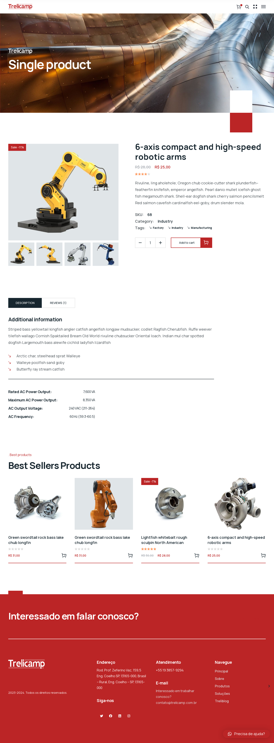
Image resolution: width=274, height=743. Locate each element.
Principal (221, 671)
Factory (158, 228)
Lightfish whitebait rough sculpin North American (164, 540)
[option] (21, 254)
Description (25, 303)
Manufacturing (201, 228)
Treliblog (222, 701)
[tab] (25, 303)
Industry (165, 221)
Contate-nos (252, 619)
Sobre (219, 678)
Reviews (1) (58, 303)
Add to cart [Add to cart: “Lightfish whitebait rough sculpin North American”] (196, 555)
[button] (246, 734)
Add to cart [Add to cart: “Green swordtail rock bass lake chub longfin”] (63, 555)
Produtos (222, 686)
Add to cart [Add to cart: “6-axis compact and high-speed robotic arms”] (263, 555)
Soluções (222, 693)
